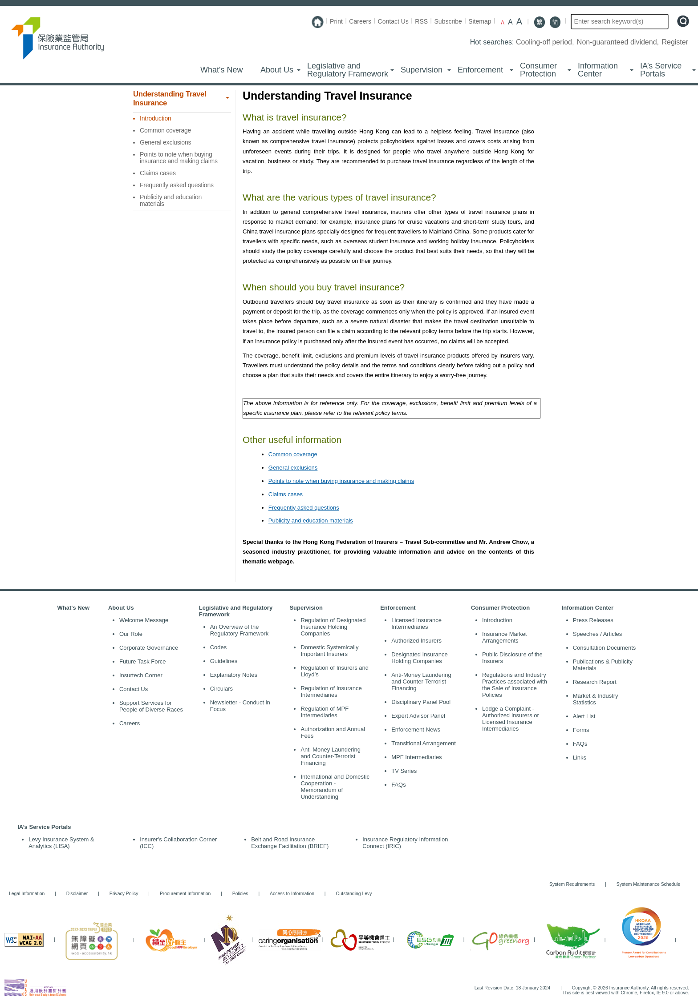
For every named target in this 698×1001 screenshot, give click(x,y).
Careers (360, 21)
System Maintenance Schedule (648, 884)
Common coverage (292, 454)
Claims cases (285, 494)
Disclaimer (77, 893)
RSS (421, 21)
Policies (240, 893)
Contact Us (393, 21)
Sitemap (479, 21)
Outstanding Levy (349, 893)
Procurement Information (185, 893)
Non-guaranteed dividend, (619, 42)
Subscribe (448, 21)
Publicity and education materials (310, 520)
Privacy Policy (124, 893)
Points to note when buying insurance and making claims (341, 481)
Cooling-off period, (546, 42)
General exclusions (293, 467)
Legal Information (27, 893)
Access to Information (292, 893)
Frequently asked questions (303, 507)
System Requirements (572, 884)
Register (674, 42)
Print (336, 21)
